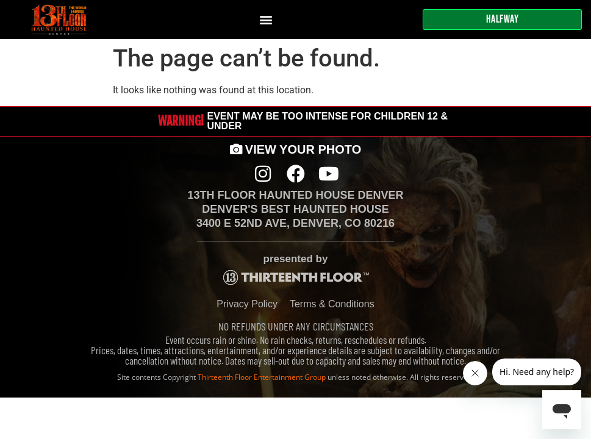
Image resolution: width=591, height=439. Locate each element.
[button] (266, 20)
